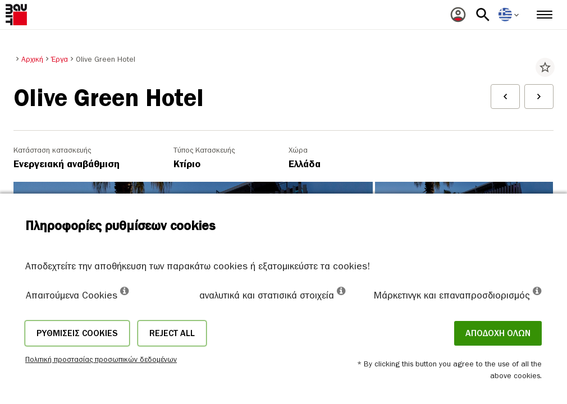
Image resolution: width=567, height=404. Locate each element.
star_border (545, 67)
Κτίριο (186, 164)
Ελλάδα (305, 164)
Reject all (172, 333)
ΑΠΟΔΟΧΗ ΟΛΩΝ (498, 333)
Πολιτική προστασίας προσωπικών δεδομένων (101, 359)
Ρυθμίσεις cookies (77, 333)
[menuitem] (458, 15)
